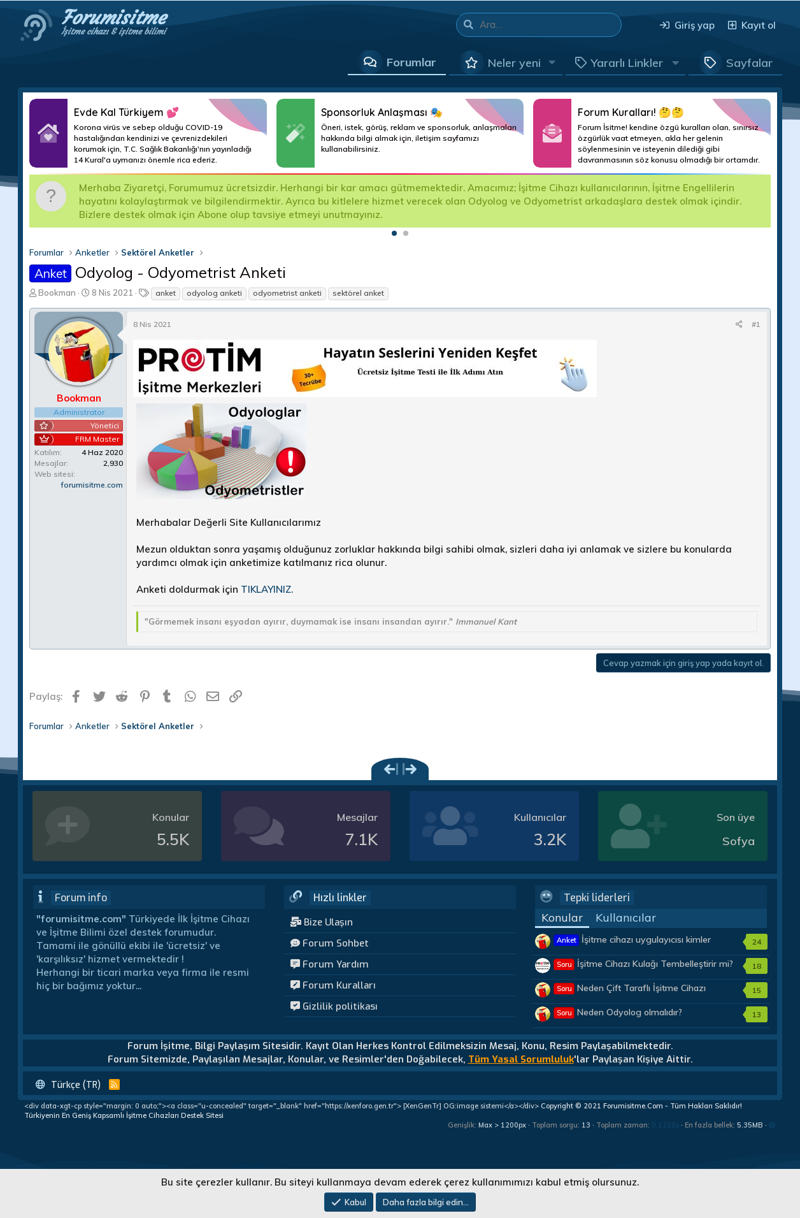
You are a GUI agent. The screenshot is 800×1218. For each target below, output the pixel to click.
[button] (552, 62)
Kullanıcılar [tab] (626, 917)
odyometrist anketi (287, 293)
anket (165, 293)
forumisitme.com (92, 484)
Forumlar (411, 62)
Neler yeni (514, 62)
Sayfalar (749, 62)
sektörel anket (358, 293)
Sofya (738, 841)
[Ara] (550, 24)
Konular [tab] (562, 917)
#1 (756, 324)
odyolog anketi (214, 293)
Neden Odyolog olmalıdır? (618, 1012)
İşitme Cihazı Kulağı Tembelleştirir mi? (644, 963)
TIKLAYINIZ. (267, 589)
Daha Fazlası (148, 133)
